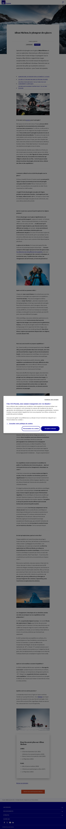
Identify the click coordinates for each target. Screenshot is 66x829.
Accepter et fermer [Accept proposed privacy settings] (50, 428)
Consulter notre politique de (21, 423)
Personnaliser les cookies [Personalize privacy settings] (31, 428)
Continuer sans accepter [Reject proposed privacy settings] (52, 399)
